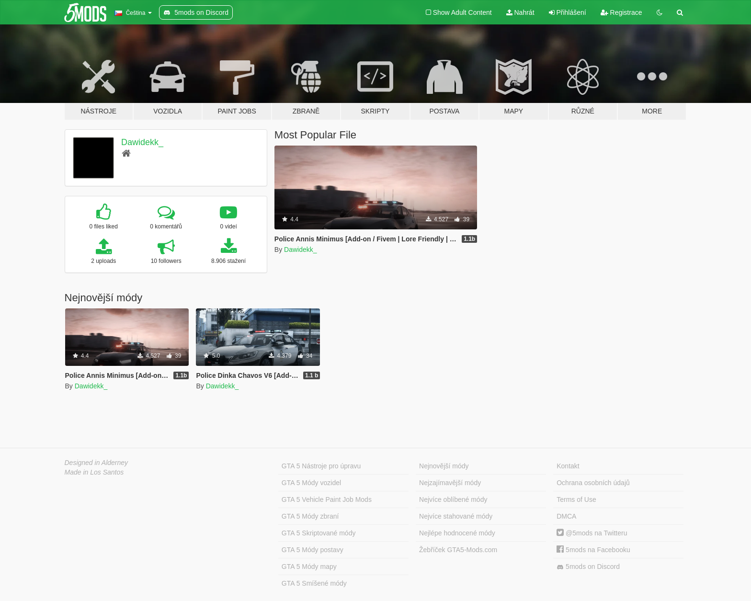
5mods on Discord (588, 567)
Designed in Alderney (96, 462)
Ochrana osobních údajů (593, 483)
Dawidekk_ (142, 142)
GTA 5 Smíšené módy (314, 583)
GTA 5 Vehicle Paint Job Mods (327, 499)
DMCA (566, 516)
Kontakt (568, 466)
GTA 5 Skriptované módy (319, 533)
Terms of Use (576, 499)
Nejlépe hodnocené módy (457, 533)
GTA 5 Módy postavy (312, 550)
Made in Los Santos (94, 472)
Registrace (621, 12)
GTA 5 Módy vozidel (311, 483)
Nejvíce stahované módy (455, 516)
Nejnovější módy (444, 466)
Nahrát (520, 12)
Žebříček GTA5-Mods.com (458, 550)
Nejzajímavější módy (450, 483)
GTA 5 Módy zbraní (310, 516)
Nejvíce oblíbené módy (453, 499)
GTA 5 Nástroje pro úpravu (321, 466)
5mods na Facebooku (593, 549)
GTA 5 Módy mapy (309, 566)
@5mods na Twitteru (592, 533)
